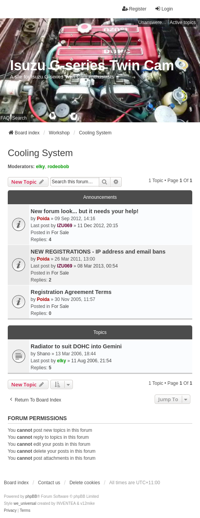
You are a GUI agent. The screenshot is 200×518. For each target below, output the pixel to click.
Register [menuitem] (134, 9)
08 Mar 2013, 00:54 (98, 266)
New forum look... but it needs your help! (84, 211)
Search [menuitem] (19, 118)
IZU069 (64, 225)
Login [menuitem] (164, 9)
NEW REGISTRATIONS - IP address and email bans (98, 252)
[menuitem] (10, 510)
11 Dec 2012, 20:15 (98, 225)
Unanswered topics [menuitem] (153, 22)
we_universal (25, 503)
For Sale (60, 232)
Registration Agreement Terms (71, 292)
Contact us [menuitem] (49, 482)
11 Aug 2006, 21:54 (91, 360)
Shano (43, 353)
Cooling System (40, 153)
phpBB (31, 496)
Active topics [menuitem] (183, 22)
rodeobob (58, 166)
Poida (43, 218)
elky (40, 166)
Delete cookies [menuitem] (84, 482)
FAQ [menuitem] (5, 118)
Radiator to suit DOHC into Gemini (76, 346)
